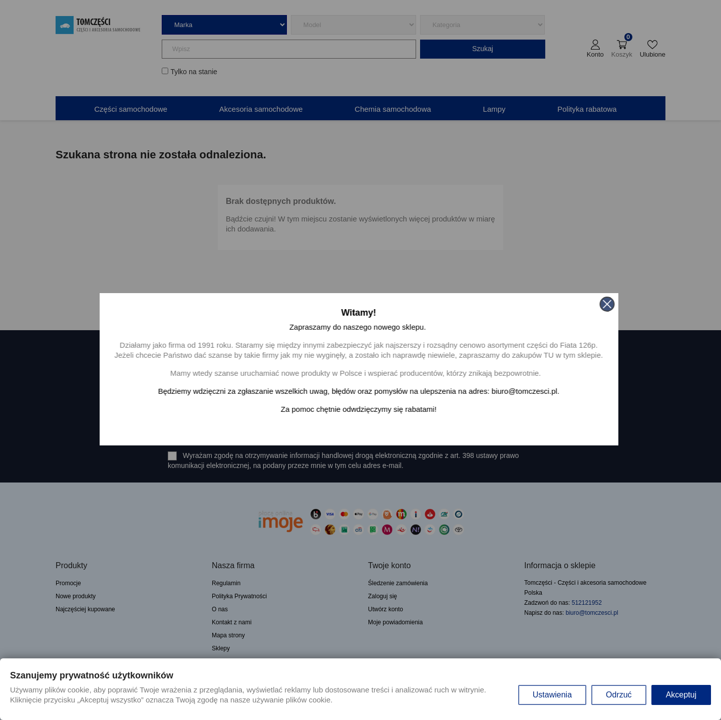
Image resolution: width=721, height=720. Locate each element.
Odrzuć (619, 694)
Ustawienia (552, 694)
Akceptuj (681, 694)
